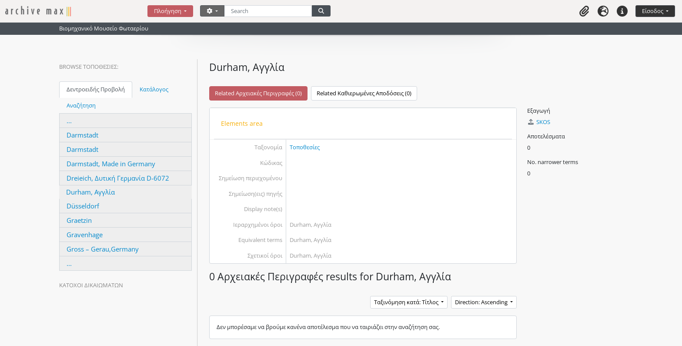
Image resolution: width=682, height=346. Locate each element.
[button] (584, 11)
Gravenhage (85, 234)
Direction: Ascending (482, 302)
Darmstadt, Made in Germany (111, 163)
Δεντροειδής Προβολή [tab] (96, 89)
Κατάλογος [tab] (154, 89)
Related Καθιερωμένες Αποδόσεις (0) (364, 93)
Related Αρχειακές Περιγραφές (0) (258, 93)
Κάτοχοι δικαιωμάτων (91, 285)
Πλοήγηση (168, 11)
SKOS (538, 122)
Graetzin (79, 220)
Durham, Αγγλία (90, 192)
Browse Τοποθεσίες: (88, 67)
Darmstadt (82, 135)
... (69, 120)
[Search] (268, 11)
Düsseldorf (83, 206)
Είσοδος (653, 11)
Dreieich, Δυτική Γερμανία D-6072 (118, 178)
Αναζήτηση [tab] (81, 105)
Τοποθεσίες (305, 147)
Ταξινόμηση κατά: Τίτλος (407, 302)
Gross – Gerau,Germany (103, 249)
